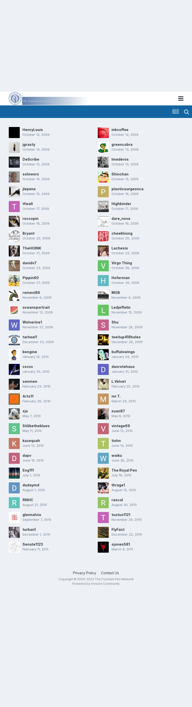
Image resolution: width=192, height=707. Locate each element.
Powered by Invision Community (96, 584)
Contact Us (110, 573)
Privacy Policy (84, 573)
